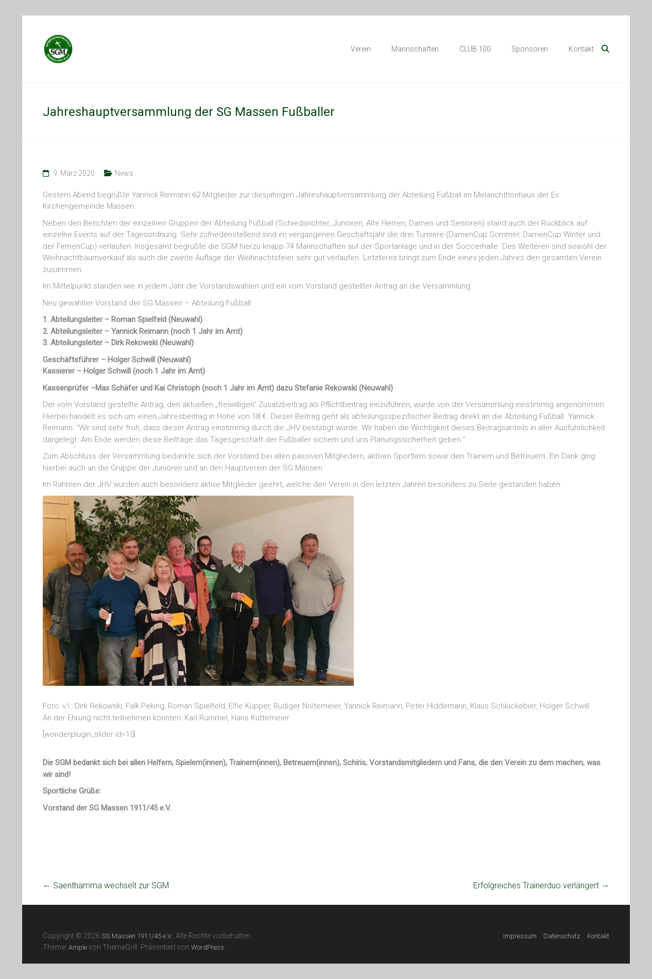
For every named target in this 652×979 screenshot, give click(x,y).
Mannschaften (415, 49)
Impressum (520, 936)
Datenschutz (561, 936)
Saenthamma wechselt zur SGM (106, 885)
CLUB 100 (475, 49)
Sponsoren (529, 49)
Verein (361, 49)
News (124, 173)
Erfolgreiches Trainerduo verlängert (541, 885)
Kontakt (581, 49)
